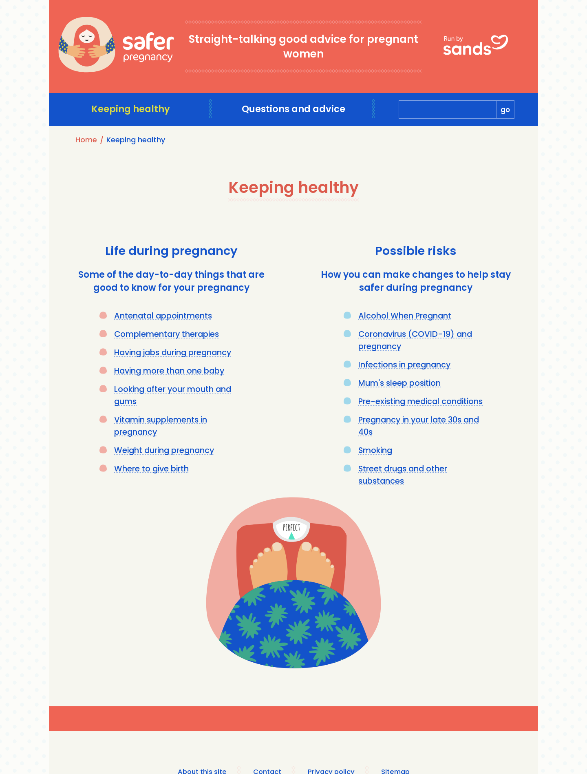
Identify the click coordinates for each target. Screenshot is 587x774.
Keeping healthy (131, 109)
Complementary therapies (167, 334)
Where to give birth (152, 468)
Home (86, 140)
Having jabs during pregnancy (176, 352)
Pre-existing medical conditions (423, 401)
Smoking (376, 450)
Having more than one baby (170, 370)
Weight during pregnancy (166, 450)
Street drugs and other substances (404, 475)
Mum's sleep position (401, 383)
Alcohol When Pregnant (405, 315)
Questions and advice (293, 109)
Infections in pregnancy (405, 364)
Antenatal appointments (164, 315)
